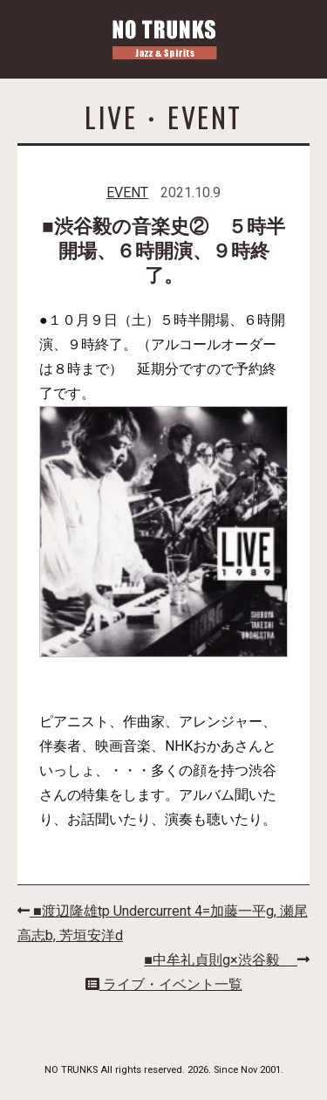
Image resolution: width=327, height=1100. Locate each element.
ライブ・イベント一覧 (163, 984)
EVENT (127, 192)
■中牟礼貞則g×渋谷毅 (227, 960)
